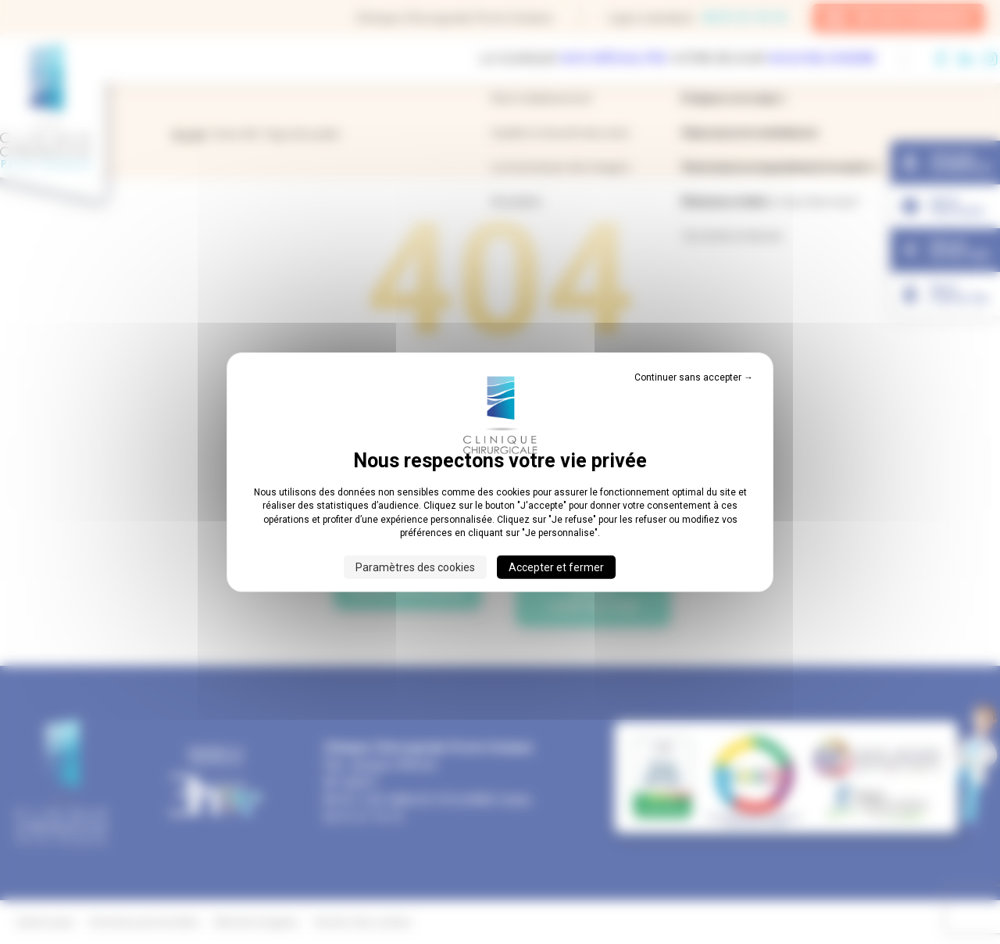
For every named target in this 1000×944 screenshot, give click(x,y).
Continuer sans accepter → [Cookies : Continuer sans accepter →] (693, 377)
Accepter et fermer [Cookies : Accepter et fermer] (556, 566)
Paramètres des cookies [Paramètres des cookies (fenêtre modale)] (415, 566)
